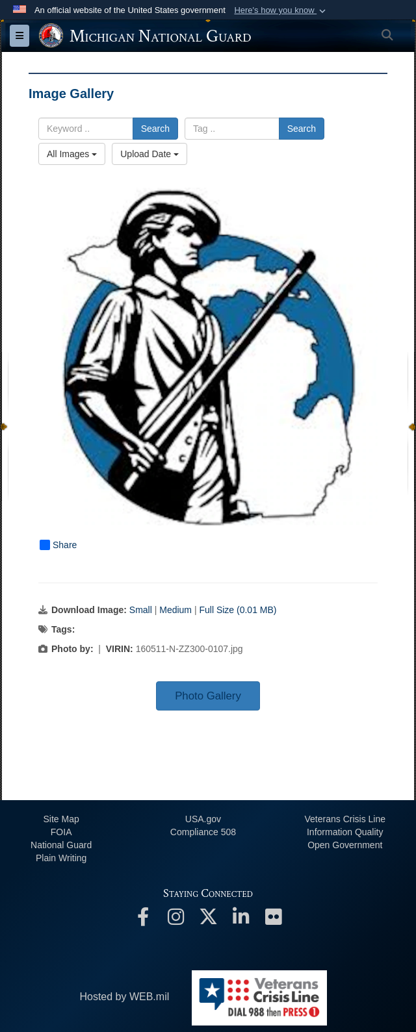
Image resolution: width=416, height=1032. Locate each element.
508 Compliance (203, 832)
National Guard (61, 845)
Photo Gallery (208, 696)
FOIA (61, 832)
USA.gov (203, 819)
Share (58, 545)
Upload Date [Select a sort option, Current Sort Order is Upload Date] (149, 154)
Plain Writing (61, 858)
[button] (281, 10)
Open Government (344, 845)
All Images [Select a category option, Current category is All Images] (72, 154)
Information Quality (345, 832)
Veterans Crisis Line (344, 819)
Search (155, 128)
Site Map (61, 819)
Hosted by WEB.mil (124, 996)
